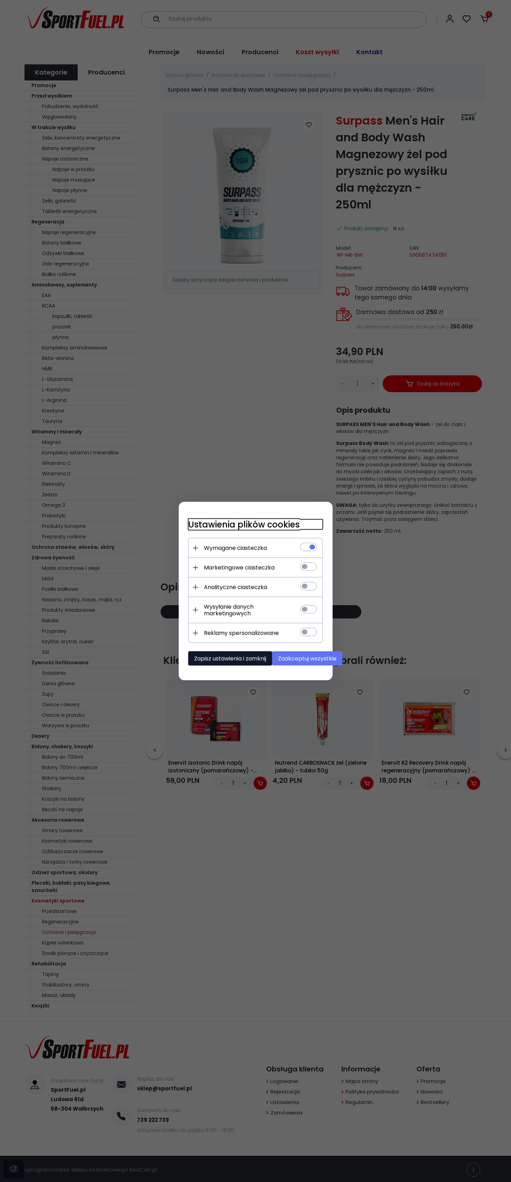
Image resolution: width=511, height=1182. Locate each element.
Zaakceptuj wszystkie (301, 654)
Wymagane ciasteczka (222, 550)
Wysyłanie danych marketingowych (240, 608)
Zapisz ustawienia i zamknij (217, 654)
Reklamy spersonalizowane (228, 628)
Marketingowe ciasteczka (226, 569)
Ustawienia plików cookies (231, 526)
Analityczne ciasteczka (222, 589)
